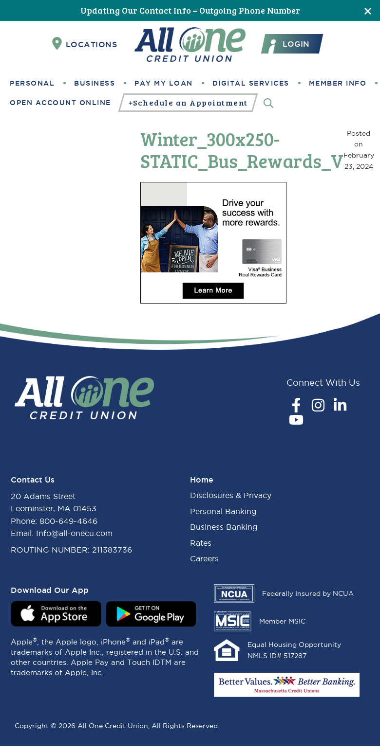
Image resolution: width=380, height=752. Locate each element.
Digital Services (250, 83)
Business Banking (224, 526)
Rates (200, 542)
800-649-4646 (68, 521)
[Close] (368, 10)
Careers (204, 558)
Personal (32, 83)
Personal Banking (223, 511)
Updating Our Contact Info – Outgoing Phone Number (190, 10)
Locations (84, 44)
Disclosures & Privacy (230, 495)
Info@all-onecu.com (74, 533)
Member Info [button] (338, 83)
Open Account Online (60, 103)
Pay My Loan (163, 83)
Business (94, 83)
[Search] (268, 102)
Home (201, 479)
